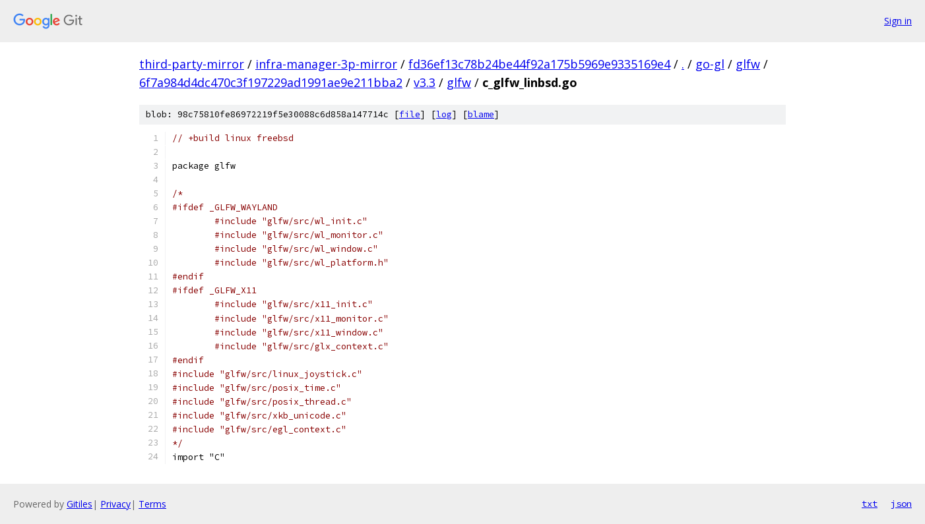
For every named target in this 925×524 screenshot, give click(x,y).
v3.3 (424, 82)
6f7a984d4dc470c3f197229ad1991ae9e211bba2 (270, 82)
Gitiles (79, 504)
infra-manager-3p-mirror (326, 64)
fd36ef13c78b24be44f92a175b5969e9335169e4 (539, 64)
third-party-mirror (191, 64)
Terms (152, 504)
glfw (748, 64)
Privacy (115, 504)
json (901, 503)
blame (481, 114)
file (409, 114)
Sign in (898, 21)
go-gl (709, 64)
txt (869, 503)
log (444, 114)
